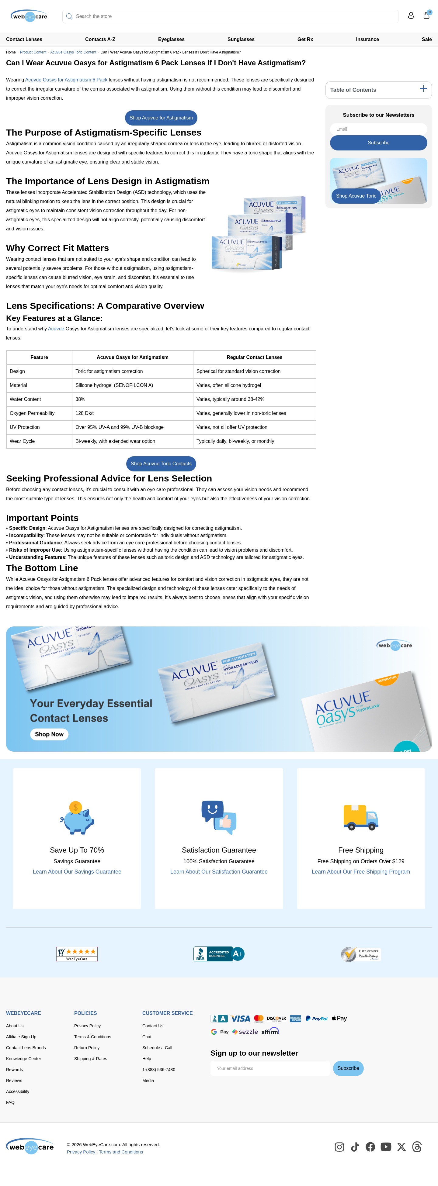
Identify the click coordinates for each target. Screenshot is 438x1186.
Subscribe (378, 142)
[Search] (69, 16)
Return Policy (86, 1047)
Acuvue (56, 328)
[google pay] (220, 1032)
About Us (15, 1025)
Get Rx (305, 39)
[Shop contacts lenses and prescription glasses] (25, 18)
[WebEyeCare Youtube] (386, 1147)
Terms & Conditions (92, 1036)
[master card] (258, 1018)
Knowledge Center (23, 1058)
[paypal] (316, 1018)
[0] (426, 17)
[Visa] (240, 1018)
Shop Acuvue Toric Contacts (161, 463)
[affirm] (270, 1030)
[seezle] (245, 1032)
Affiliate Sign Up (21, 1036)
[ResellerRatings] (361, 954)
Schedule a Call (157, 1047)
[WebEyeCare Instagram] (339, 1147)
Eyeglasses (171, 39)
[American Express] (295, 1018)
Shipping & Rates (90, 1058)
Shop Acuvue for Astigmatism (161, 117)
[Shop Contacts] (219, 689)
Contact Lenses (24, 39)
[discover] (277, 1018)
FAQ (10, 1102)
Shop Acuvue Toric (356, 195)
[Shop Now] (356, 196)
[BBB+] (219, 954)
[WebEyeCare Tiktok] (355, 1147)
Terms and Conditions (121, 1151)
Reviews (14, 1080)
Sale (427, 39)
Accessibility (17, 1091)
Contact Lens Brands (26, 1047)
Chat (146, 1036)
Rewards (14, 1069)
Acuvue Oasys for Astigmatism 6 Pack (66, 79)
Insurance (367, 39)
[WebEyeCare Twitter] (401, 1147)
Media (148, 1080)
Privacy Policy (87, 1025)
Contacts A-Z (100, 39)
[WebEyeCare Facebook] (370, 1147)
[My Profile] (411, 18)
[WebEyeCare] (30, 1146)
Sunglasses (241, 39)
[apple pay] (339, 1018)
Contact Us (152, 1025)
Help (146, 1058)
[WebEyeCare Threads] (417, 1147)
